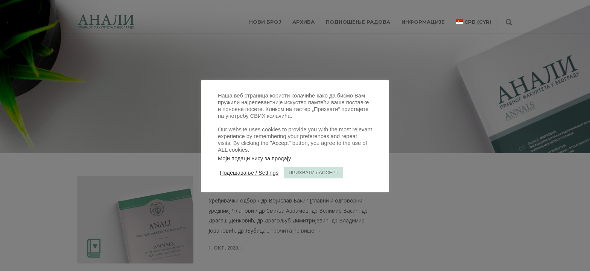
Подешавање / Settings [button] (249, 173)
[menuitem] (473, 22)
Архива (303, 22)
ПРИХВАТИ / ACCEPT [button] (314, 172)
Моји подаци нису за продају (254, 158)
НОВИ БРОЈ (265, 22)
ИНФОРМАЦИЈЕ (423, 22)
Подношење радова (358, 22)
